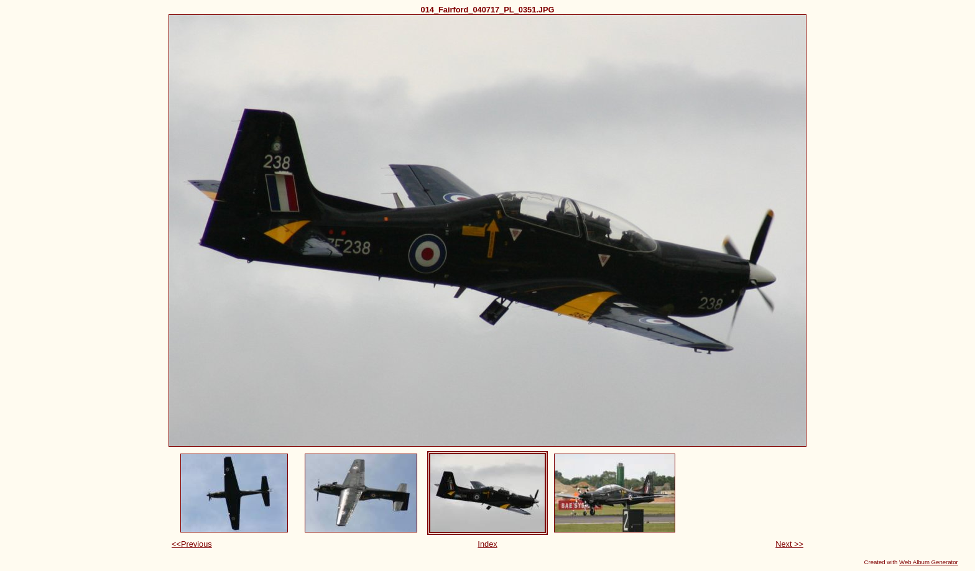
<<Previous (192, 544)
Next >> (789, 544)
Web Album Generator (928, 562)
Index (487, 544)
